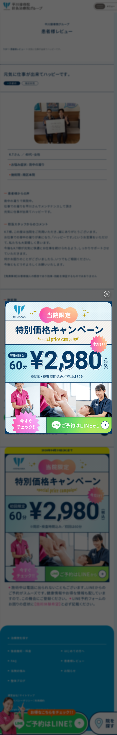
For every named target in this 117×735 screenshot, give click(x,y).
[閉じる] (107, 294)
